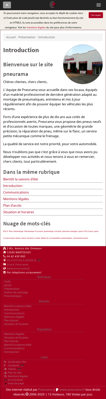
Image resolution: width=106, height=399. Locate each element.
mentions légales (36, 27)
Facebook (13, 365)
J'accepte (96, 15)
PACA (5, 231)
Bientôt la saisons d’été (20, 179)
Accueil (11, 37)
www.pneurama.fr (18, 268)
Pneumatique (19, 231)
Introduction (12, 186)
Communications (16, 192)
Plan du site (15, 372)
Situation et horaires (18, 212)
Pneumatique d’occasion (33, 231)
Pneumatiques (13, 296)
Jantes (8, 285)
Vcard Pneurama (17, 264)
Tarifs (7, 281)
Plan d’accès (12, 205)
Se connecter (15, 379)
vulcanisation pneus (80, 238)
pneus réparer (15, 238)
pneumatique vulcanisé (52, 231)
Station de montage (16, 292)
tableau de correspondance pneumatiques (56, 238)
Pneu (11, 231)
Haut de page (16, 383)
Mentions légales (16, 199)
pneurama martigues (70, 231)
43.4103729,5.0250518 (21, 260)
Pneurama (45, 389)
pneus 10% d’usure (86, 231)
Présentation (27, 37)
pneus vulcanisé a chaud (31, 238)
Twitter (12, 369)
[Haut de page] (7, 5)
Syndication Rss (17, 362)
